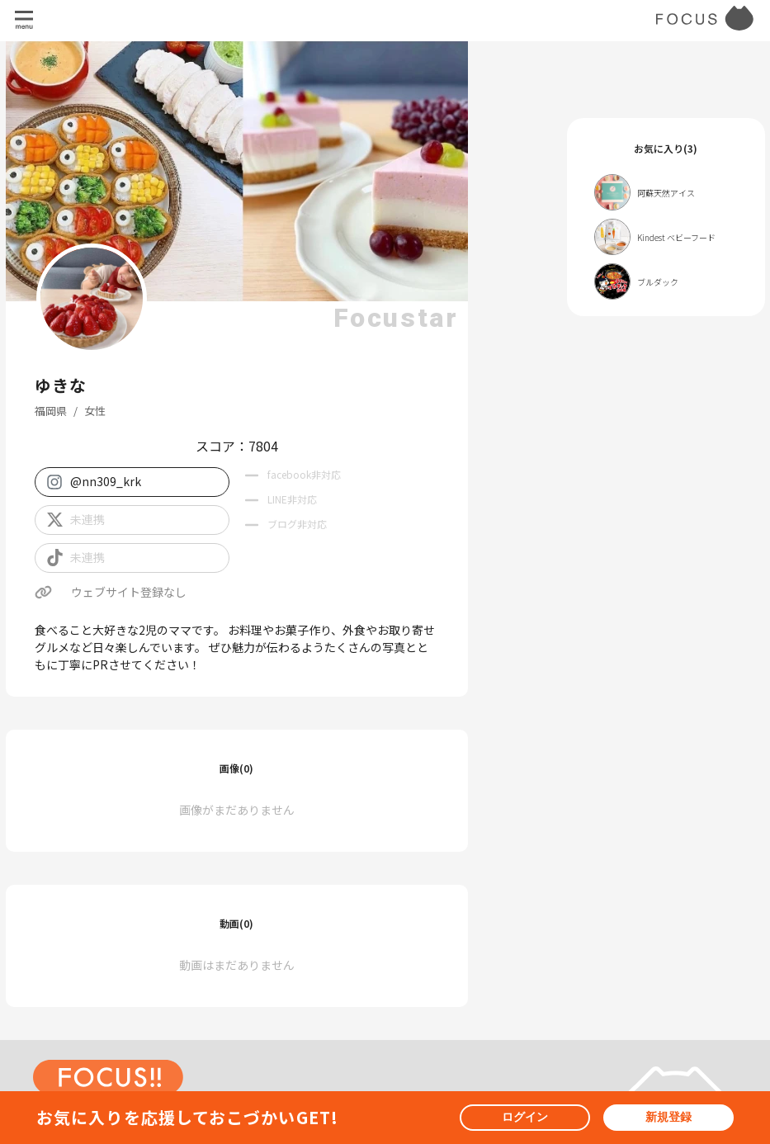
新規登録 (668, 1116)
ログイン (525, 1116)
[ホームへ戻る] (108, 1084)
